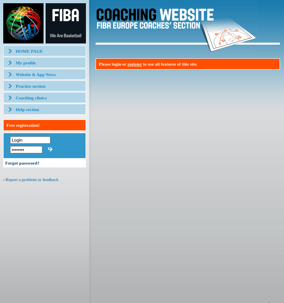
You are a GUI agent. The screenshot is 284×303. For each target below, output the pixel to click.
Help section (27, 109)
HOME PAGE (29, 51)
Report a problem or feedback (32, 179)
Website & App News (36, 74)
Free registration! (23, 125)
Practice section (31, 86)
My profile (26, 62)
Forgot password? (22, 163)
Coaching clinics (31, 97)
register (134, 64)
